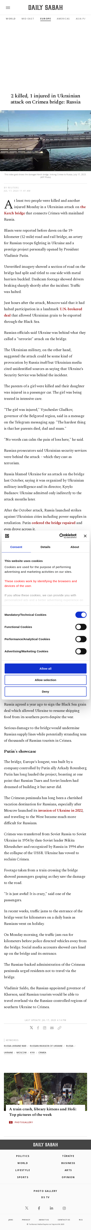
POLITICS (22, 1156)
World (11, 18)
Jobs (10, 1220)
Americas (63, 18)
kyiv (32, 1052)
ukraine (8, 1052)
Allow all (45, 668)
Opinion (68, 1177)
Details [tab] (46, 546)
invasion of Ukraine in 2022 (60, 810)
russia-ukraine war (15, 1045)
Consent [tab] (16, 546)
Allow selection (45, 680)
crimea (42, 1052)
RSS (81, 1220)
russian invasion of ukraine (46, 1045)
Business (68, 1163)
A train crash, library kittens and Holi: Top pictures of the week (42, 1112)
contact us (64, 1220)
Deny (45, 691)
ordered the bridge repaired (53, 523)
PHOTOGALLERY (24, 1122)
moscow (22, 1052)
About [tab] (75, 546)
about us (44, 1220)
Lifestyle (22, 1170)
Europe (45, 18)
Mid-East (28, 18)
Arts (68, 1170)
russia (69, 1045)
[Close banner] (85, 536)
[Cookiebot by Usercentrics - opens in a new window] (59, 536)
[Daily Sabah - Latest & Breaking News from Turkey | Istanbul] (45, 7)
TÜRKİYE (68, 1156)
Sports (22, 1177)
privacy (26, 1220)
